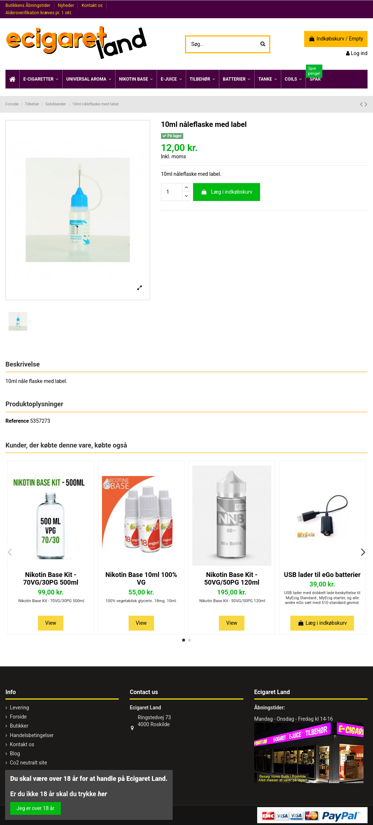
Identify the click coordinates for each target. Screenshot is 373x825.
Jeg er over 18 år (36, 808)
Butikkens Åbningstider (28, 5)
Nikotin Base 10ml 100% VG (141, 578)
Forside (18, 717)
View (50, 623)
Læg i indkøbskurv (226, 192)
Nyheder (66, 5)
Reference (17, 421)
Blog (15, 753)
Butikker (19, 726)
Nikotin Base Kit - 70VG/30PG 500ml (50, 578)
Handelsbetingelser (32, 735)
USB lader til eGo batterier (322, 574)
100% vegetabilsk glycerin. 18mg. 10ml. (141, 601)
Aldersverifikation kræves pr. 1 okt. (38, 12)
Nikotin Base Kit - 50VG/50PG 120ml (231, 578)
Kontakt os (92, 5)
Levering (19, 707)
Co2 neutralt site (28, 763)
